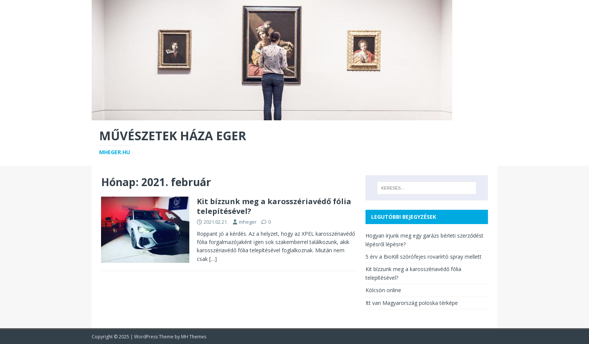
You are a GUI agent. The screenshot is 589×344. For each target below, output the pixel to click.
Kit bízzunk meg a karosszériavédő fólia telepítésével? (274, 206)
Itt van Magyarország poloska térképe (411, 302)
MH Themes (193, 336)
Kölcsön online (383, 290)
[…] (213, 258)
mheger (248, 221)
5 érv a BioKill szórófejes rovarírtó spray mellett (423, 256)
